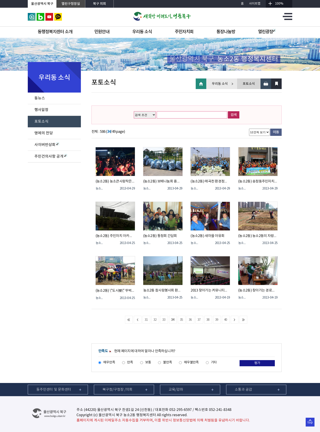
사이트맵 (254, 3)
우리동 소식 (142, 32)
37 (199, 320)
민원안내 (101, 32)
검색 (234, 115)
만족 (130, 362)
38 (208, 320)
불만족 (167, 362)
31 (146, 320)
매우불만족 (191, 362)
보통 (148, 362)
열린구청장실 (70, 4)
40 (225, 320)
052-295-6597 (180, 410)
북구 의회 (99, 4)
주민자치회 (184, 32)
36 (190, 320)
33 (164, 320)
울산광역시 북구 (42, 4)
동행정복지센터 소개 (55, 32)
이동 (276, 132)
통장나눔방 (225, 32)
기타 (214, 362)
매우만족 (109, 362)
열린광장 (267, 32)
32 (155, 320)
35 (181, 320)
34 (172, 320)
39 (216, 320)
